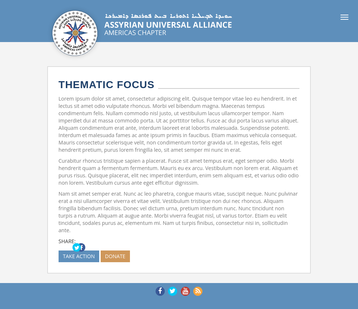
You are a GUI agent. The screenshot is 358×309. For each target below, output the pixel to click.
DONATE (115, 256)
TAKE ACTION (79, 256)
